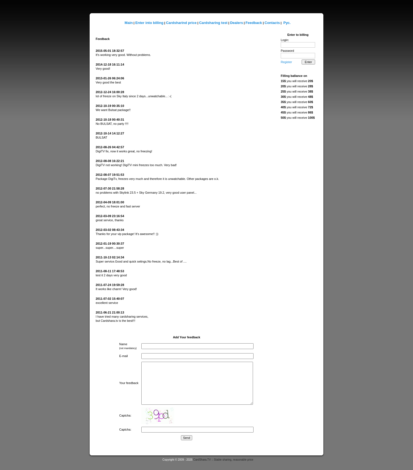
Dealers (236, 23)
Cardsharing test (213, 23)
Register (286, 62)
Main (129, 23)
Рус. (286, 23)
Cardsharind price (181, 23)
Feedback (254, 23)
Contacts (272, 23)
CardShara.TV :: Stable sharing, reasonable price (223, 459)
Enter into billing (149, 23)
